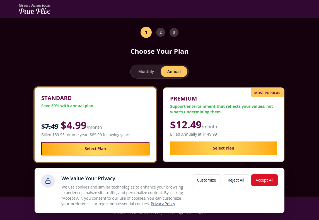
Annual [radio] (174, 71)
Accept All (264, 180)
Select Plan (95, 148)
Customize (206, 180)
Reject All (236, 180)
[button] (95, 124)
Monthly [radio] (146, 71)
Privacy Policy (163, 203)
